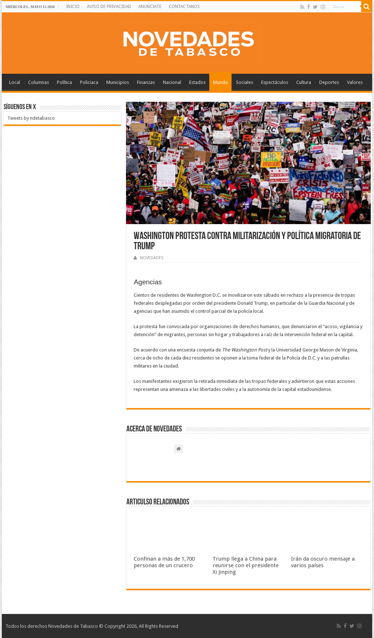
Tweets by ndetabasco (31, 118)
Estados (197, 82)
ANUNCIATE (149, 6)
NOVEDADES (151, 257)
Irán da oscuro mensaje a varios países (323, 562)
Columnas (38, 82)
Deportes (329, 82)
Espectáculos (274, 82)
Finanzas (146, 82)
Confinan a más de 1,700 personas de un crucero (164, 562)
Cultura (303, 82)
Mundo (220, 82)
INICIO (73, 6)
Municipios (117, 82)
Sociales (244, 82)
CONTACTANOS (184, 6)
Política (64, 82)
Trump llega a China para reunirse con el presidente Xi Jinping (246, 565)
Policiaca (89, 82)
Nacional (172, 82)
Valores (355, 82)
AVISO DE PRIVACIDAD (109, 6)
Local (14, 82)
